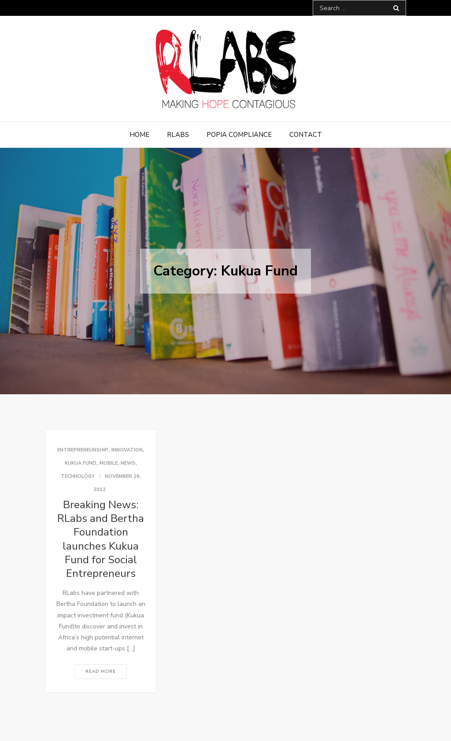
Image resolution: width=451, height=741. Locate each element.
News (128, 463)
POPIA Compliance (239, 134)
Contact (305, 134)
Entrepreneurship (82, 450)
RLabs (178, 134)
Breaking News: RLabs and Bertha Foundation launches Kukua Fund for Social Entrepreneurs (100, 539)
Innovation (127, 450)
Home (139, 134)
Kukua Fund (80, 463)
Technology (78, 476)
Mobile (109, 463)
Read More (100, 671)
